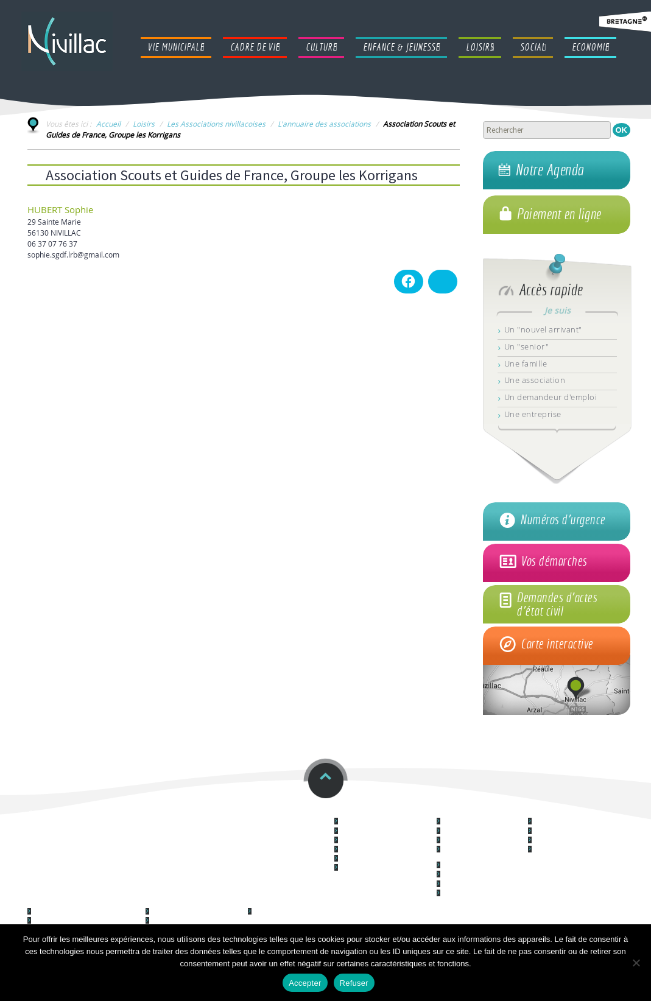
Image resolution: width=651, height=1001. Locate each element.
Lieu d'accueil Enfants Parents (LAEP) (87, 911)
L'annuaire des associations (324, 123)
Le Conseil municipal (369, 821)
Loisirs (144, 123)
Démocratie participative (478, 821)
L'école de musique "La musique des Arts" (564, 853)
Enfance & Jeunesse (67, 902)
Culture (543, 812)
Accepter (305, 983)
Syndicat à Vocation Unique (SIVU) (83, 920)
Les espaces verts (468, 874)
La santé (455, 893)
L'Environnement (466, 865)
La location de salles (471, 884)
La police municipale (369, 849)
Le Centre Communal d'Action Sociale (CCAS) (295, 915)
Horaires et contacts (273, 812)
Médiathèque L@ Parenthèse (576, 840)
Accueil (108, 123)
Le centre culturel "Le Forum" (576, 821)
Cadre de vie (462, 812)
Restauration (156, 812)
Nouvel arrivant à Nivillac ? (378, 858)
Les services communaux (376, 831)
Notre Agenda (549, 170)
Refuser (354, 983)
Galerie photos (172, 911)
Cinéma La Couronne (564, 831)
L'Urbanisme (460, 840)
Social (260, 902)
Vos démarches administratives (386, 840)
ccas (36, 812)
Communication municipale (380, 868)
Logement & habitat (472, 831)
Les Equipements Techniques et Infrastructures (483, 853)
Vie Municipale (364, 812)
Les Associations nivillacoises (216, 123)
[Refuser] (636, 963)
